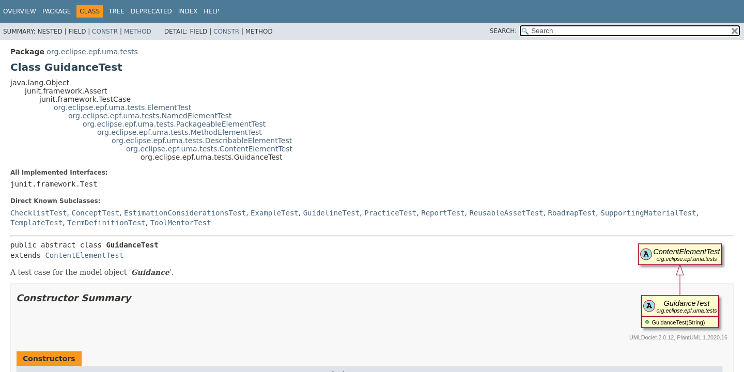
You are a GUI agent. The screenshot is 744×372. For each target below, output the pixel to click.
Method (137, 31)
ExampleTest (275, 213)
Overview (19, 11)
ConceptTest (95, 213)
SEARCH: (503, 31)
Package (56, 11)
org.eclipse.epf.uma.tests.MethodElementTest (179, 132)
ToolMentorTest (180, 223)
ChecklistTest (38, 213)
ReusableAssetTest (506, 213)
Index (188, 11)
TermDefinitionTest (106, 223)
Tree (117, 11)
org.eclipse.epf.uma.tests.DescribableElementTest (202, 140)
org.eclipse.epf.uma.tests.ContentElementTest (209, 149)
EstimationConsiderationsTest (185, 213)
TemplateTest (36, 223)
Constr (105, 31)
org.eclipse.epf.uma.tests (92, 52)
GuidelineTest (331, 213)
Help (212, 11)
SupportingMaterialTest (648, 213)
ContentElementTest (84, 255)
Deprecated (151, 11)
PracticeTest (390, 213)
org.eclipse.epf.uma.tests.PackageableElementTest (174, 124)
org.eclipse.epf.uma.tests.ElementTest (122, 107)
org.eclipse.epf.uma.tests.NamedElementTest (150, 116)
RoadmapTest (572, 213)
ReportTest (442, 213)
